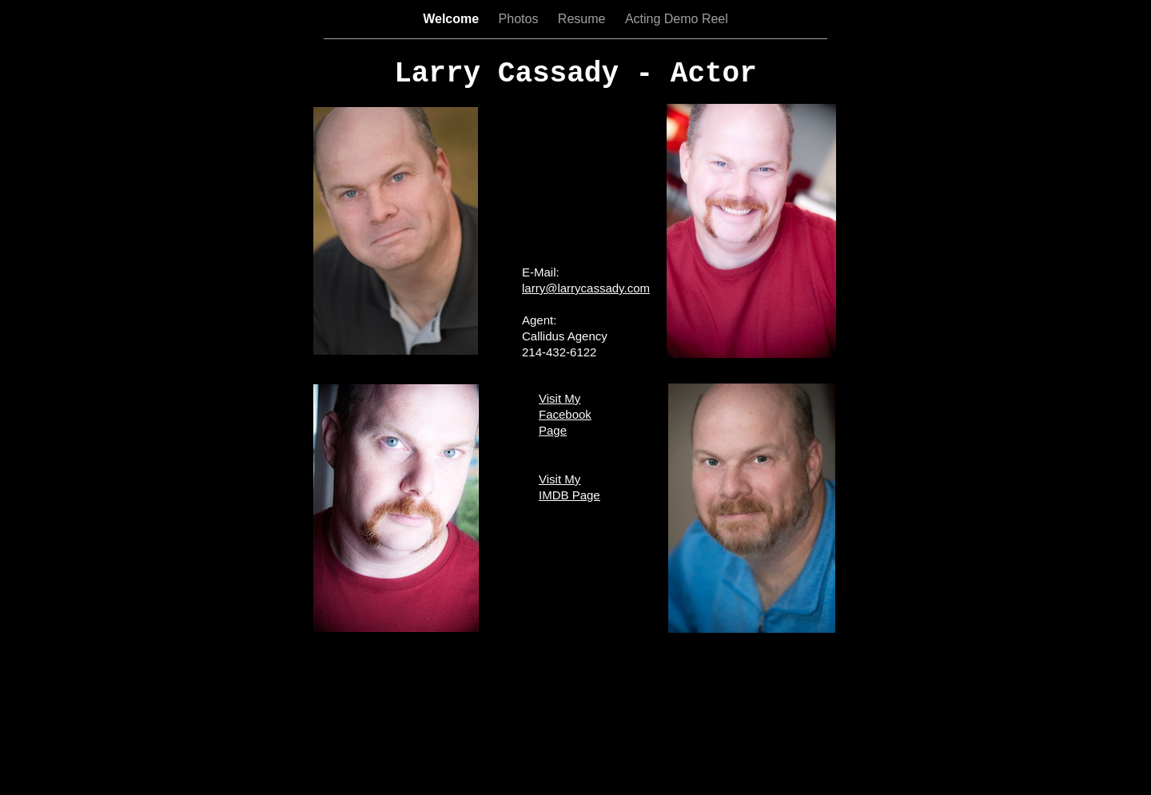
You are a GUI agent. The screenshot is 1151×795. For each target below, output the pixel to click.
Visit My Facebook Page (565, 414)
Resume (583, 19)
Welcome (452, 19)
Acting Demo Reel (676, 19)
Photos (520, 19)
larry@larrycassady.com (586, 288)
